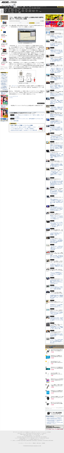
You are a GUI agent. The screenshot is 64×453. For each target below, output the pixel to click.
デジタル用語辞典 (30, 439)
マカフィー (5, 12)
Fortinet (33, 11)
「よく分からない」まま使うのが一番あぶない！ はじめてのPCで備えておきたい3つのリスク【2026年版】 (56, 248)
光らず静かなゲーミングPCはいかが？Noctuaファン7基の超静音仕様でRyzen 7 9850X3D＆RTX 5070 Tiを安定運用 (56, 241)
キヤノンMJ (9, 12)
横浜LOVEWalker (23, 440)
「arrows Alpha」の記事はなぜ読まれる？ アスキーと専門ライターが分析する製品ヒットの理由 (56, 108)
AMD (9, 10)
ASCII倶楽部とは (5, 89)
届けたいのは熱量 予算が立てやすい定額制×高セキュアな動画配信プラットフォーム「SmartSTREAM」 (56, 192)
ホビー (27, 6)
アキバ (35, 6)
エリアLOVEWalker (18, 440)
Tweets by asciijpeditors (49, 28)
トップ (1, 6)
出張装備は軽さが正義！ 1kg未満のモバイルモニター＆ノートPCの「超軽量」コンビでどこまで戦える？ (56, 319)
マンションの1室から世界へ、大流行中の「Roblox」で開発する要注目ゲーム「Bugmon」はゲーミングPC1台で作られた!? (56, 87)
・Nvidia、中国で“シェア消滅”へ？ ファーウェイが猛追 (4, 74)
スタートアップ (41, 6)
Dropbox (23, 11)
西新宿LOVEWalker (29, 440)
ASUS (26, 9)
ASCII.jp (5, 2)
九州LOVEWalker (39, 440)
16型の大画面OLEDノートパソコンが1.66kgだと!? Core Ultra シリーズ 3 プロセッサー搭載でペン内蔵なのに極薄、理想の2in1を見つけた (56, 201)
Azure (16, 11)
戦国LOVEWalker (50, 440)
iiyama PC (30, 433)
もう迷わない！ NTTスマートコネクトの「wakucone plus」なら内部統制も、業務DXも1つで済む (56, 265)
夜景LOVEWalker (34, 440)
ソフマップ (15, 12)
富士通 (5, 9)
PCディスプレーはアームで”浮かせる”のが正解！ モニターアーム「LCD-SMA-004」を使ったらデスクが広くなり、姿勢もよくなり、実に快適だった (56, 224)
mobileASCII (35, 439)
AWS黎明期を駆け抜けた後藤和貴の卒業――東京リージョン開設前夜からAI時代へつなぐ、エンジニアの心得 (56, 297)
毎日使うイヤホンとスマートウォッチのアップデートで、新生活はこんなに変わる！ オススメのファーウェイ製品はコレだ (56, 217)
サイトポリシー (21, 443)
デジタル (13, 2)
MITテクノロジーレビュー (40, 439)
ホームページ (15, 85)
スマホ (38, 6)
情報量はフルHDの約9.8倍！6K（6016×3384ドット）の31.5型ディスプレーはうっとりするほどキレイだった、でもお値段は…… (56, 52)
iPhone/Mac (20, 6)
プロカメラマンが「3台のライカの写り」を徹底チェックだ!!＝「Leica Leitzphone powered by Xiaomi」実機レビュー (34, 127)
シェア (20, 22)
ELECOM (5, 10)
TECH (12, 6)
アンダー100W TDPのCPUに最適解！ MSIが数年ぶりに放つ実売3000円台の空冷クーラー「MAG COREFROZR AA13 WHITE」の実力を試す (56, 183)
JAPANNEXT (12, 12)
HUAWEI (30, 10)
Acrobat (9, 11)
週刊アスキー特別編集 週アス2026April (4, 93)
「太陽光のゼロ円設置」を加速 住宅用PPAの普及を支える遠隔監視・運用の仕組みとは (56, 165)
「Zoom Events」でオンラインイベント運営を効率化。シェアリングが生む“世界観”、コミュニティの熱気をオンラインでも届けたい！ (56, 173)
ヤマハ (37, 11)
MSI (22, 9)
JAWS (5, 11)
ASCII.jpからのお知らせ (50, 416)
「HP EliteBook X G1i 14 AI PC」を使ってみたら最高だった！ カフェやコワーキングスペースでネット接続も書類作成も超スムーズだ (56, 138)
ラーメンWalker (13, 440)
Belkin (37, 10)
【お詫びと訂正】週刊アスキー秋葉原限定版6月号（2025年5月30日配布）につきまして (54, 421)
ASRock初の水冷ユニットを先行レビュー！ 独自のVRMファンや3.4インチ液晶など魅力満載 (56, 287)
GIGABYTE (16, 10)
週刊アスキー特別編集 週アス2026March (4, 106)
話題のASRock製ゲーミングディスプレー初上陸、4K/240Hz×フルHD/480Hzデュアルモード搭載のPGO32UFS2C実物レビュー (56, 209)
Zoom (40, 11)
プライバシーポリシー (28, 443)
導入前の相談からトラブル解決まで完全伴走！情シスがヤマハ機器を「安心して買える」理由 (56, 327)
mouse (9, 9)
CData (26, 11)
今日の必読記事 (21, 439)
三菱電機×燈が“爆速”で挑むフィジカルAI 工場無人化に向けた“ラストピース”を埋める (56, 78)
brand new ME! (38, 435)
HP (45, 433)
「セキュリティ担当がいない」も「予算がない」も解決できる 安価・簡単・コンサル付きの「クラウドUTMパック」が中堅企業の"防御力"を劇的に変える (56, 70)
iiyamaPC (12, 9)
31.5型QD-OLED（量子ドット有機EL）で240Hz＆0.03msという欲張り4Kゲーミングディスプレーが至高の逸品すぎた (56, 282)
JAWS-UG (24, 434)
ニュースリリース (14, 96)
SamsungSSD (19, 10)
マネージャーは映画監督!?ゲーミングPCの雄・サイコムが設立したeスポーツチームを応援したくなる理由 (56, 274)
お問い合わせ (39, 443)
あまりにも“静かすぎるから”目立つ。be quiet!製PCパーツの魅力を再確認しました (56, 335)
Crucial (26, 10)
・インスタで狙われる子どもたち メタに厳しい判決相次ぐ (4, 81)
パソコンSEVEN (19, 9)
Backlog (30, 11)
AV (32, 6)
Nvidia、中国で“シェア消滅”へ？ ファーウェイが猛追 (22, 125)
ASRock (23, 10)
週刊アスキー (26, 439)
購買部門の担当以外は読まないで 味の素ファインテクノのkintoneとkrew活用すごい (57, 115)
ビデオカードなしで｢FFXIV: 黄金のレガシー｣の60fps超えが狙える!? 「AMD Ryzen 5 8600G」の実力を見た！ (56, 341)
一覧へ (62, 416)
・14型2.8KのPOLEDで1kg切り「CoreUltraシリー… (4, 84)
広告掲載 (43, 443)
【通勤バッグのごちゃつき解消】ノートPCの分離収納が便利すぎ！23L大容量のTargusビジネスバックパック (56, 60)
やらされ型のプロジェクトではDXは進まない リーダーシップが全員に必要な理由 (56, 44)
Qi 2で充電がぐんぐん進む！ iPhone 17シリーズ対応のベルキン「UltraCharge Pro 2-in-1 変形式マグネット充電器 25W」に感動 (56, 129)
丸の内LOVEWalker (45, 440)
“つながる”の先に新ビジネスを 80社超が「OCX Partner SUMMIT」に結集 (56, 233)
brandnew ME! (19, 12)
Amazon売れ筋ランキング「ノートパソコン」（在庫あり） (4, 17)
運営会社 (34, 443)
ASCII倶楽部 (60, 6)
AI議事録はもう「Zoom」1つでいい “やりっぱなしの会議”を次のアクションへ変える (56, 37)
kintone (12, 11)
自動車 (24, 6)
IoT (5, 6)
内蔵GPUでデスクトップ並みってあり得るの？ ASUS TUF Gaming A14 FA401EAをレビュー (56, 94)
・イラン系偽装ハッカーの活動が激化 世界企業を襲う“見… (4, 87)
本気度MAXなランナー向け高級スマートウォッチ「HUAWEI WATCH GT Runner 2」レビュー (56, 305)
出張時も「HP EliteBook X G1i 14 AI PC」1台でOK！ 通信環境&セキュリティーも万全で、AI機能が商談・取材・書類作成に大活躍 (56, 147)
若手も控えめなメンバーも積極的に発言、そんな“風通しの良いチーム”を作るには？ (56, 313)
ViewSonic (33, 10)
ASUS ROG (12, 10)
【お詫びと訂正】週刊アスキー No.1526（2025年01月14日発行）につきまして (55, 423)
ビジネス (8, 6)
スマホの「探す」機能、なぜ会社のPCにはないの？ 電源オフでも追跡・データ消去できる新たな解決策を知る (56, 102)
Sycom (16, 9)
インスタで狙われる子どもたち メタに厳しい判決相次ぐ (22, 128)
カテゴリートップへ (41, 103)
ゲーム (45, 6)
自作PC (30, 6)
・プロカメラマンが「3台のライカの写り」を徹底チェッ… (4, 77)
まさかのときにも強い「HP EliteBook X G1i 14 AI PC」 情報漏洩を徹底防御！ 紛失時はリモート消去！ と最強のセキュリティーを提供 (56, 155)
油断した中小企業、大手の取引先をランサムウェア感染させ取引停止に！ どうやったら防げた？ (56, 256)
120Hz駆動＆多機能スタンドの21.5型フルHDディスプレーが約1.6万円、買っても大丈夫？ (56, 122)
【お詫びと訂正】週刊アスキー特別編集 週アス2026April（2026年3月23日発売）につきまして (54, 418)
